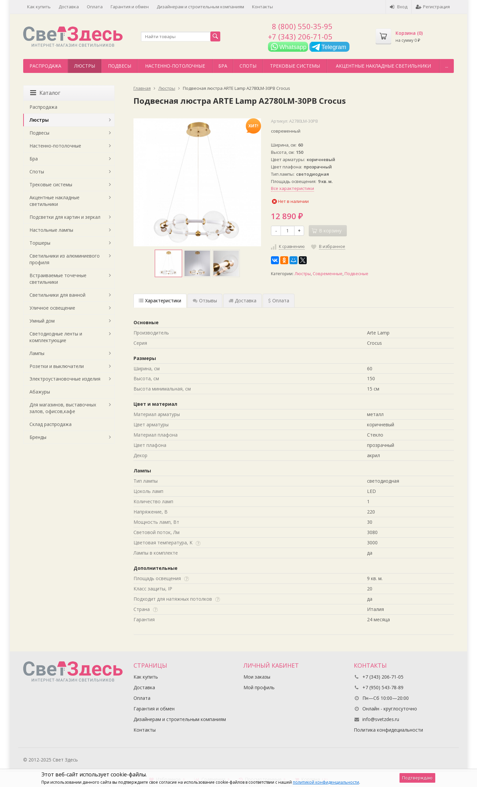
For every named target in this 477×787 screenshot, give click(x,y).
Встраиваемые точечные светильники (57, 278)
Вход (398, 7)
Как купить (39, 7)
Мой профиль (259, 687)
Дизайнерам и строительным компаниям (200, 7)
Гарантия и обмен (130, 7)
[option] (168, 263)
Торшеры (39, 243)
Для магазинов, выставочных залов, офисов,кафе (62, 407)
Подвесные (356, 273)
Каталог (45, 92)
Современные (328, 273)
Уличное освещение (52, 308)
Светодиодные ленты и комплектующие (55, 337)
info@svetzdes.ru (380, 719)
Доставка (69, 7)
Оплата (95, 7)
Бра (222, 66)
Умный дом (42, 321)
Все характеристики (292, 188)
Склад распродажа (50, 424)
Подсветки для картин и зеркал (64, 217)
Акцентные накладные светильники (383, 66)
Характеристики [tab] (160, 300)
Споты (247, 66)
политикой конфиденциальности (326, 782)
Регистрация (433, 7)
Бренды (37, 437)
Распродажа (45, 66)
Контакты (262, 7)
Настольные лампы (51, 230)
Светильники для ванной (57, 295)
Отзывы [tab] (205, 300)
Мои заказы (256, 677)
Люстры (84, 66)
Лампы (36, 353)
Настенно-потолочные (175, 66)
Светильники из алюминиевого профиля (64, 259)
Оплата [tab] (278, 300)
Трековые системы (295, 66)
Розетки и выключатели (56, 366)
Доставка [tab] (242, 300)
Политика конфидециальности (388, 730)
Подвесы (119, 66)
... (446, 66)
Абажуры (39, 392)
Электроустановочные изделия (64, 379)
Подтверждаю (417, 778)
